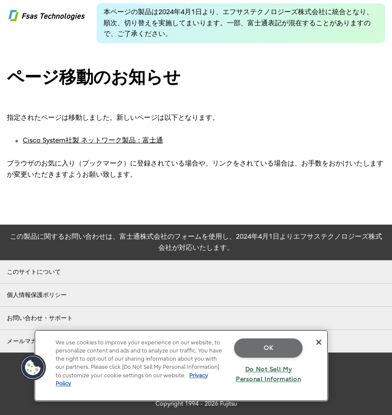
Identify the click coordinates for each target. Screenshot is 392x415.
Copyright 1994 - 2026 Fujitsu (196, 403)
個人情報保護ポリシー (37, 295)
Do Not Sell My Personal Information (268, 374)
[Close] (318, 342)
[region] (181, 365)
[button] (33, 367)
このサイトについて (34, 272)
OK (268, 348)
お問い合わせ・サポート (40, 318)
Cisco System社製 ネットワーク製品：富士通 (93, 140)
